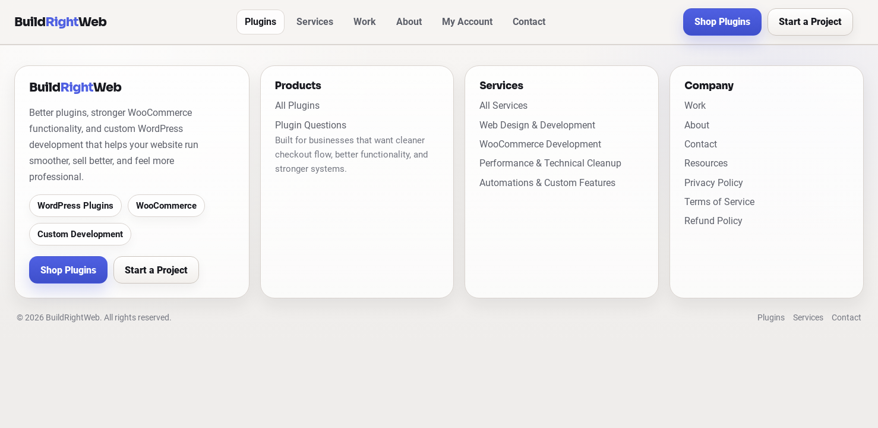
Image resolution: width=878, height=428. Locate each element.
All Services (503, 105)
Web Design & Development (537, 125)
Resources (706, 163)
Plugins (260, 21)
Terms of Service (719, 201)
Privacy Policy (713, 182)
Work (364, 21)
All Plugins (297, 105)
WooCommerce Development (540, 144)
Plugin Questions (310, 125)
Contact (529, 21)
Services (314, 21)
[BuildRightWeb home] (60, 22)
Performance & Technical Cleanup (550, 163)
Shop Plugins (722, 21)
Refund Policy (713, 220)
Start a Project (810, 21)
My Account (467, 21)
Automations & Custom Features (547, 182)
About (409, 21)
